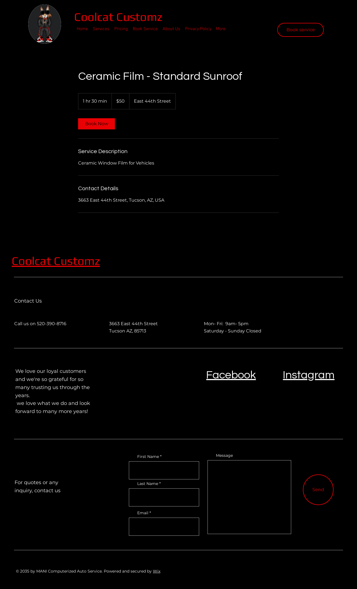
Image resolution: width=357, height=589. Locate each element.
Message (224, 455)
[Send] (318, 489)
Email (142, 513)
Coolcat (95, 16)
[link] (96, 123)
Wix (156, 571)
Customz (77, 260)
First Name (148, 456)
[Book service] (300, 30)
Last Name (147, 484)
